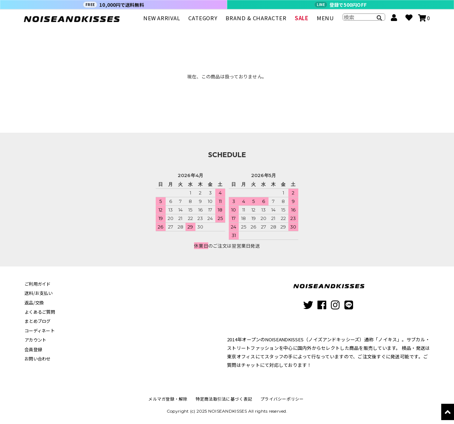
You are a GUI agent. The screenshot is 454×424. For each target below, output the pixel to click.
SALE (301, 21)
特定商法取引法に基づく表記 (224, 399)
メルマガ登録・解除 (169, 399)
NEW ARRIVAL (161, 21)
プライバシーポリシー (280, 399)
